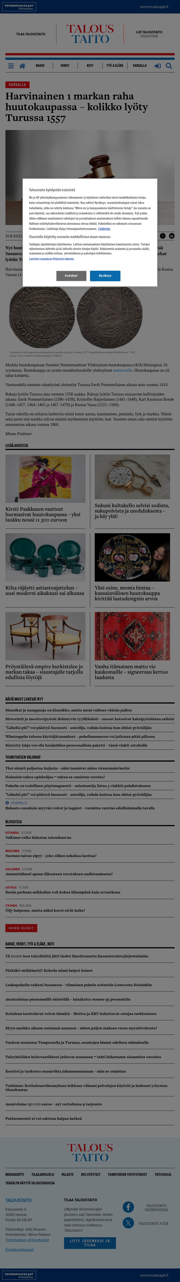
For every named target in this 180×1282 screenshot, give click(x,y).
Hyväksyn (105, 276)
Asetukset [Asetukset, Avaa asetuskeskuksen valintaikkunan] (71, 276)
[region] (90, 232)
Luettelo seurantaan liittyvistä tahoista (51, 259)
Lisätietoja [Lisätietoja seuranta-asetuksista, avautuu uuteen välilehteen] (104, 229)
